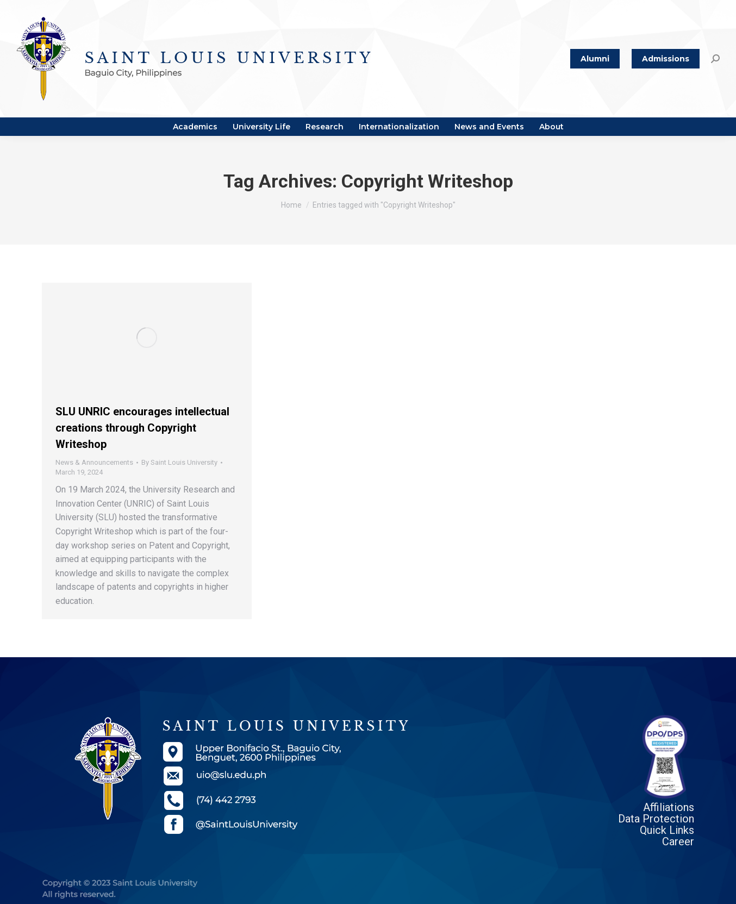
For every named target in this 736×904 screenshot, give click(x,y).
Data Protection (656, 818)
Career (678, 841)
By (179, 462)
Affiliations (668, 807)
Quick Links (667, 830)
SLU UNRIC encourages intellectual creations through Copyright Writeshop (142, 428)
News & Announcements (94, 462)
